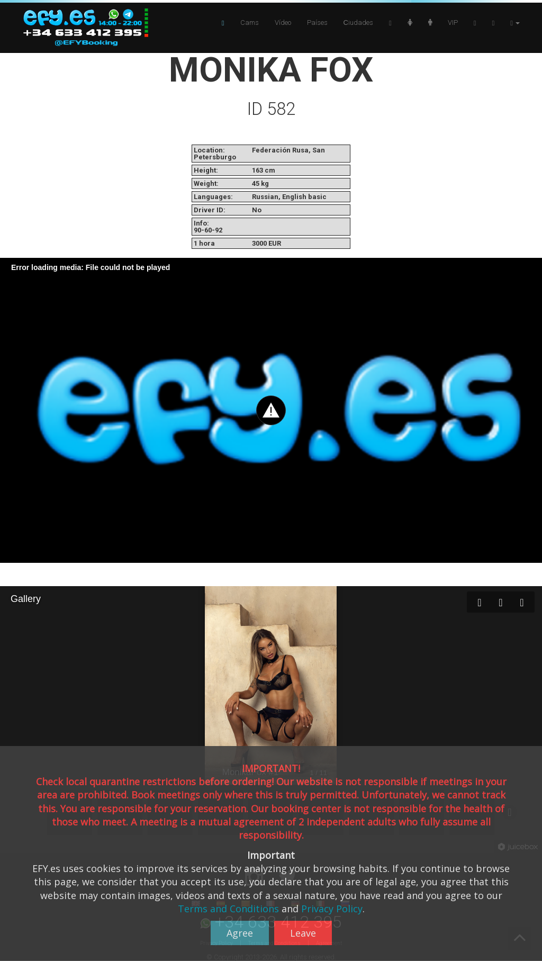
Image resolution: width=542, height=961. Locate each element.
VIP (453, 22)
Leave (303, 933)
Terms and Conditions (228, 908)
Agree (240, 933)
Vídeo (283, 22)
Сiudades (358, 22)
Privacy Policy (332, 908)
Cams (249, 22)
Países (317, 22)
